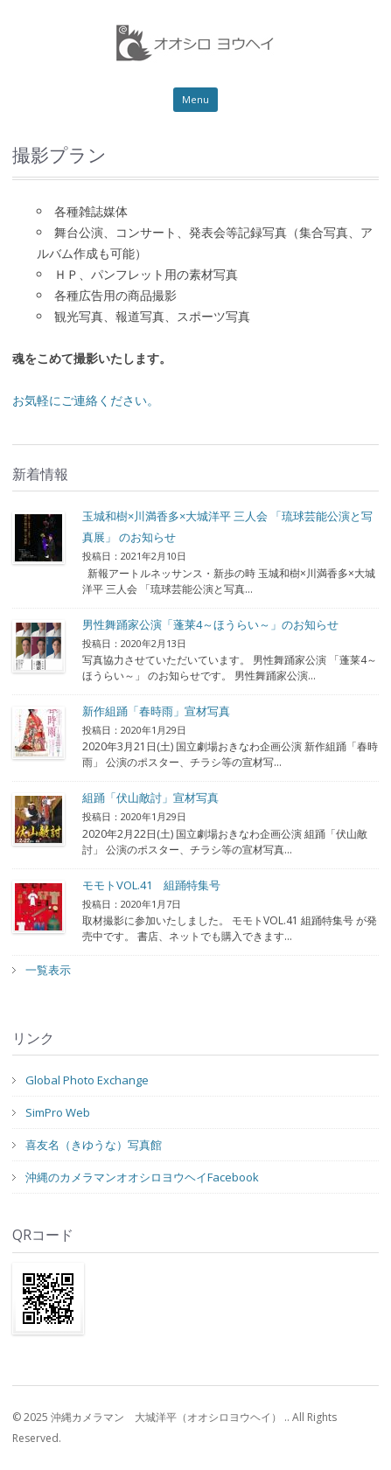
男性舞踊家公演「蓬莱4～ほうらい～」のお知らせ (210, 624)
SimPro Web (57, 1112)
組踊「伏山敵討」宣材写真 (150, 797)
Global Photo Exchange (87, 1080)
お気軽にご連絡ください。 (85, 400)
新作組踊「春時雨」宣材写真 (156, 711)
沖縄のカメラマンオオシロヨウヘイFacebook (142, 1177)
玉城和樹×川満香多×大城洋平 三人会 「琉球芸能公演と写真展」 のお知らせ (227, 526)
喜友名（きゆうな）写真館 (93, 1145)
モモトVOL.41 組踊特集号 (151, 885)
